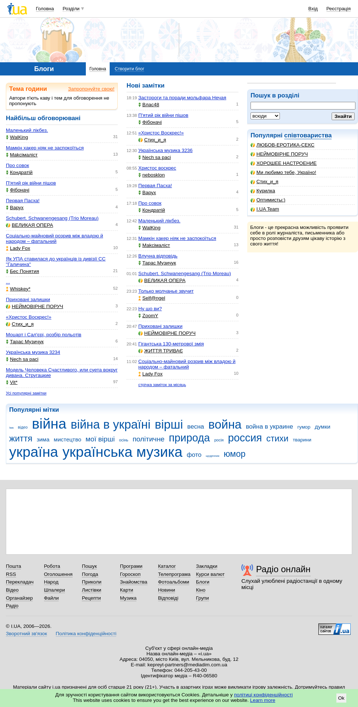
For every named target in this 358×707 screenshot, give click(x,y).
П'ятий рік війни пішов (31, 183)
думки (322, 426)
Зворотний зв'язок (26, 633)
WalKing (17, 137)
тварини (302, 440)
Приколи (91, 582)
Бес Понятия (22, 271)
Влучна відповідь (158, 256)
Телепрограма (174, 574)
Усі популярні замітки (26, 393)
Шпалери (54, 590)
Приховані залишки (28, 299)
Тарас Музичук (25, 341)
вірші (169, 424)
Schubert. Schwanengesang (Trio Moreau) (52, 218)
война (224, 424)
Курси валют (210, 574)
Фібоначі (17, 190)
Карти (126, 590)
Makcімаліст (22, 155)
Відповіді (168, 598)
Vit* (12, 382)
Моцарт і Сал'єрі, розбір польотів (43, 334)
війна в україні (111, 424)
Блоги (202, 582)
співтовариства (308, 135)
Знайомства (133, 582)
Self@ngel (151, 298)
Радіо (12, 605)
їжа (11, 427)
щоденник (212, 456)
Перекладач (19, 582)
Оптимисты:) (268, 200)
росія (219, 440)
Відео (12, 590)
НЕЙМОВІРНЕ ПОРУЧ (279, 154)
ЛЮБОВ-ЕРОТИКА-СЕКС (282, 145)
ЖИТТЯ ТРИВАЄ (160, 351)
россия (245, 438)
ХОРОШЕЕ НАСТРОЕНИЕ (284, 163)
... (8, 282)
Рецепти (91, 598)
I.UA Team (265, 209)
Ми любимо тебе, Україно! (283, 172)
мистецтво (67, 439)
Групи (202, 598)
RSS (11, 574)
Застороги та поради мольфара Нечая (182, 97)
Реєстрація (338, 8)
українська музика (122, 452)
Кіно (200, 590)
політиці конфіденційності (263, 694)
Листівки (91, 590)
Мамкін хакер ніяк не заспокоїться (45, 148)
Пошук (89, 566)
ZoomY (148, 315)
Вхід (313, 8)
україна (33, 452)
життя (20, 438)
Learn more (262, 700)
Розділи (71, 8)
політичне (148, 439)
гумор (304, 427)
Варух (14, 207)
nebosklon (151, 175)
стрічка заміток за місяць (162, 384)
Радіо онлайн (283, 569)
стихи (277, 438)
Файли (51, 598)
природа (189, 438)
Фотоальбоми (173, 582)
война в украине (269, 426)
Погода (90, 574)
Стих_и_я (264, 181)
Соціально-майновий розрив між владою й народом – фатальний (54, 238)
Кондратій (19, 172)
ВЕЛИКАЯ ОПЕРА (29, 225)
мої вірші (99, 439)
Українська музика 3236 (165, 150)
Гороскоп (130, 574)
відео (23, 427)
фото (194, 454)
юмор (235, 454)
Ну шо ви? (150, 308)
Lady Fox (18, 248)
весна (195, 426)
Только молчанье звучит (166, 291)
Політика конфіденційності (86, 633)
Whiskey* (18, 289)
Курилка (263, 190)
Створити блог (130, 68)
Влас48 (148, 104)
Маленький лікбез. (27, 130)
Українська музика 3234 (33, 352)
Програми (131, 566)
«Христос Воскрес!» (28, 317)
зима (43, 439)
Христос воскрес (157, 168)
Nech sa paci (22, 359)
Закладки (206, 566)
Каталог (167, 566)
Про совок (17, 165)
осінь (123, 440)
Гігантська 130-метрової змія (171, 344)
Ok (341, 698)
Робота (52, 566)
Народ (51, 582)
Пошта (13, 566)
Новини (166, 590)
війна (49, 424)
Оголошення (58, 574)
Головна (45, 8)
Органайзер (19, 598)
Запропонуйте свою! (91, 89)
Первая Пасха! (23, 200)
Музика (128, 598)
